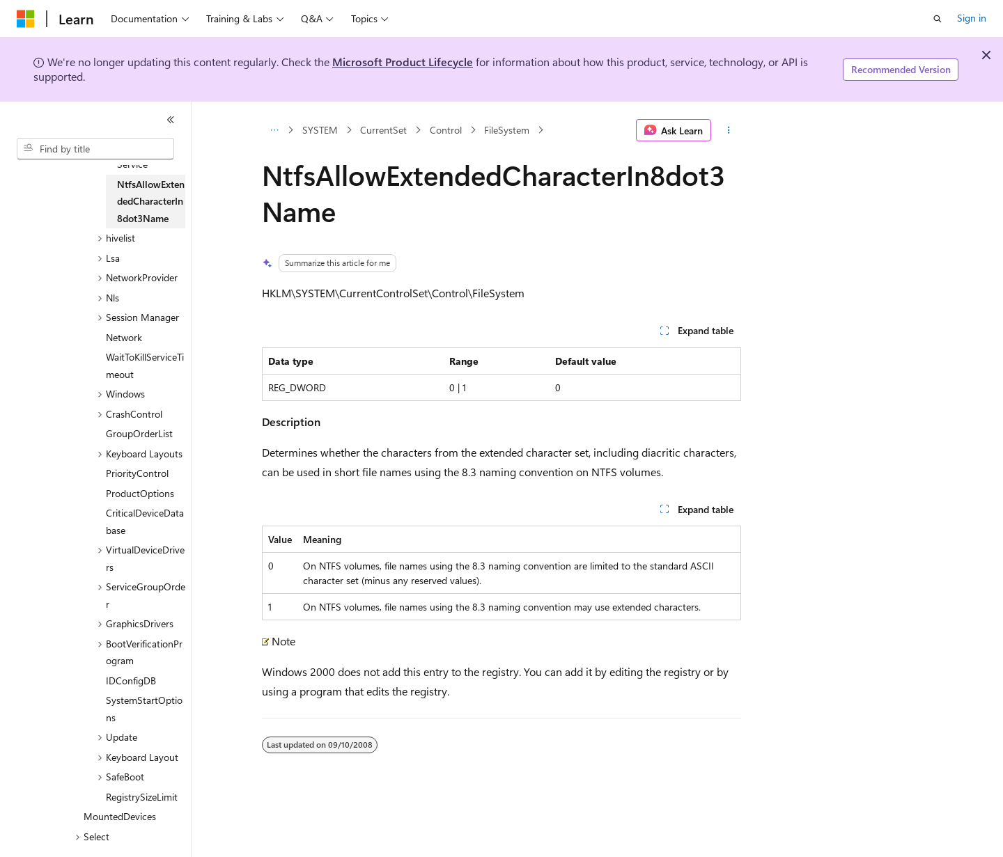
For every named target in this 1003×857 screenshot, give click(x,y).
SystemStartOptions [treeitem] (144, 708)
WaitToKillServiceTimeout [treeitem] (145, 365)
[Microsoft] (26, 19)
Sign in (971, 17)
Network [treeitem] (124, 337)
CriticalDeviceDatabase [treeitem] (145, 521)
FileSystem (506, 129)
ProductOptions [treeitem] (140, 493)
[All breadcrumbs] (274, 130)
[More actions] (729, 130)
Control (446, 129)
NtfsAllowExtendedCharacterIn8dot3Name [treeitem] (151, 201)
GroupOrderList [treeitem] (139, 433)
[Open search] (937, 18)
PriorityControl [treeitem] (137, 473)
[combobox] (95, 149)
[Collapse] (170, 119)
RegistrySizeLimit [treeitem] (142, 796)
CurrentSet (383, 129)
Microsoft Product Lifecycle (402, 61)
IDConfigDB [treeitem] (131, 680)
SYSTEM (320, 129)
